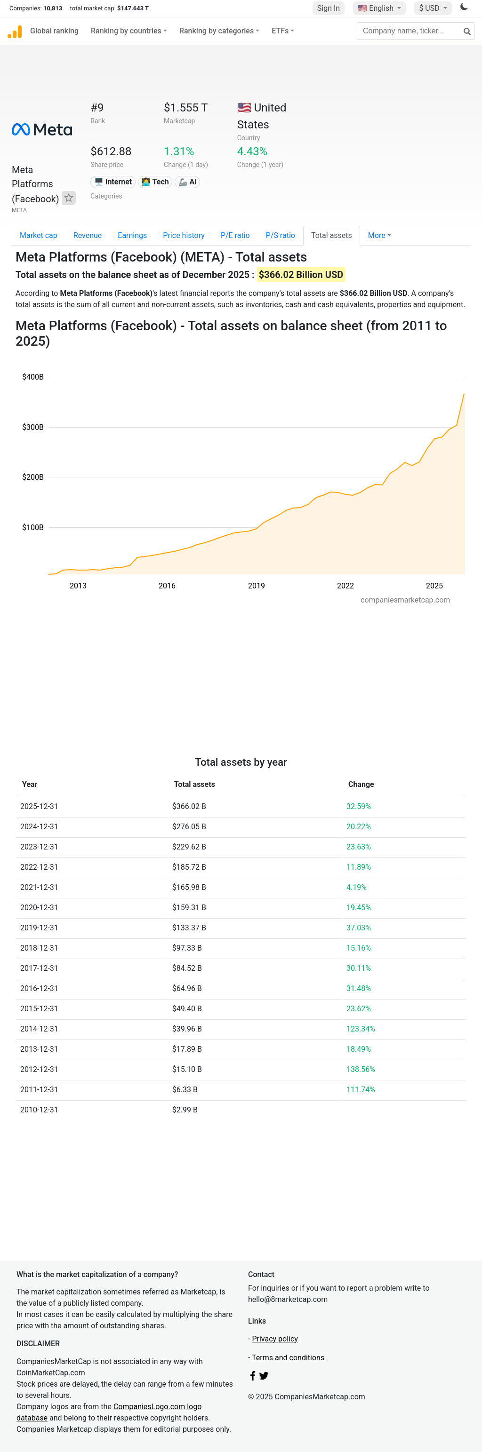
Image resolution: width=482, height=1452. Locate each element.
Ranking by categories (216, 30)
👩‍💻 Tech (155, 181)
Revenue (87, 235)
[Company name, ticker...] (415, 31)
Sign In (328, 8)
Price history (184, 235)
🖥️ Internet (113, 181)
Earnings (132, 235)
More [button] (377, 235)
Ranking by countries (126, 30)
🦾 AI (187, 181)
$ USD (430, 8)
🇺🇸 (376, 8)
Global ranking (54, 30)
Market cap (38, 235)
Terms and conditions (288, 1357)
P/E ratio (235, 235)
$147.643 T (133, 8)
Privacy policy (275, 1338)
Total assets (331, 235)
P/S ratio (280, 235)
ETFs (280, 30)
